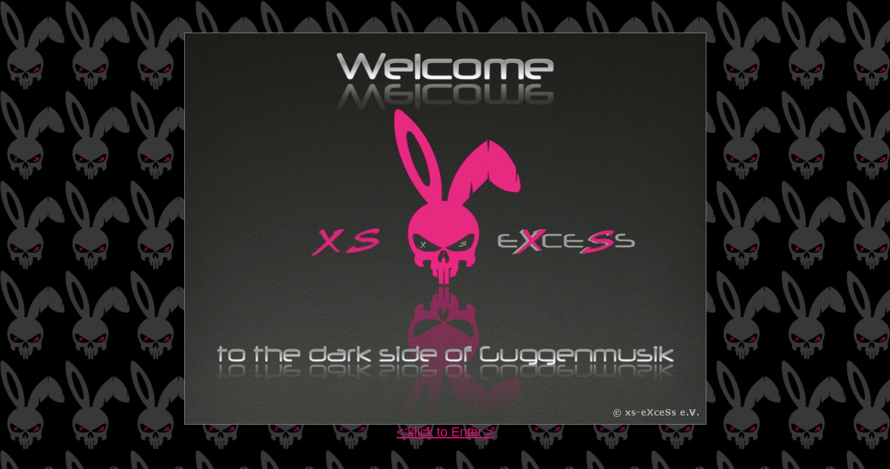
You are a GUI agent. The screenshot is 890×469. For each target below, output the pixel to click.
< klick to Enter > (445, 432)
